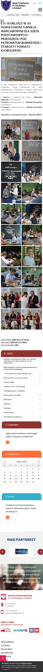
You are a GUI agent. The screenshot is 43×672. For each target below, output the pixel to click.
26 (5, 482)
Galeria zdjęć (9, 382)
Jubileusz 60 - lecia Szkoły (14, 387)
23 (27, 479)
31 (33, 482)
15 (21, 475)
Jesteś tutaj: (11, 15)
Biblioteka (8, 400)
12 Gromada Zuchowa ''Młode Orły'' (18, 374)
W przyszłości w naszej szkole (16, 378)
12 (4, 475)
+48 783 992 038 (39, 3)
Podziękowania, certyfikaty (14, 391)
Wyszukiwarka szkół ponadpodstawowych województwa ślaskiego (20, 368)
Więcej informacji (7, 442)
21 (16, 479)
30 (27, 482)
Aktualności (24, 15)
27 (10, 482)
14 (16, 475)
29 (21, 482)
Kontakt (4, 660)
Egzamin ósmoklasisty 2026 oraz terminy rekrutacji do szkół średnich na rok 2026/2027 (20, 361)
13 (10, 475)
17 (33, 475)
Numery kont (9, 412)
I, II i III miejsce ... (35, 15)
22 (21, 479)
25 (38, 479)
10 (33, 472)
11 (38, 472)
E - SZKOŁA (6, 656)
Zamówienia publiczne (13, 417)
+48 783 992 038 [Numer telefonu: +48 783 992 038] (11, 611)
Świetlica (7, 404)
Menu (10, 354)
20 (10, 479)
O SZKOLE (5, 645)
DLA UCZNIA (6, 649)
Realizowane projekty (12, 395)
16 (27, 475)
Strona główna (7, 642)
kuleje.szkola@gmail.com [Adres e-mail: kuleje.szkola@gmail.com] (14, 613)
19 (4, 479)
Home (17, 15)
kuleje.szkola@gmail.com (34, 3)
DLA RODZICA (7, 653)
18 (38, 475)
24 (33, 479)
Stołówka (7, 408)
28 (16, 482)
